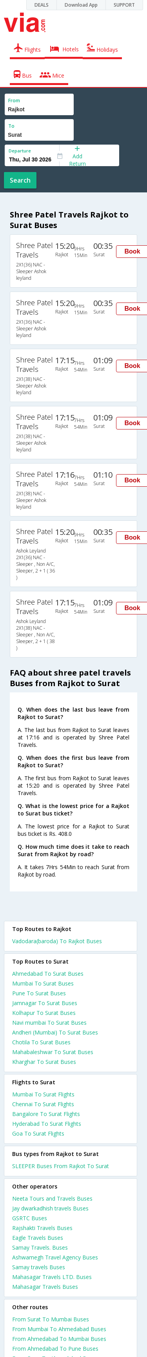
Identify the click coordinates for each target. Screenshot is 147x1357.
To (11, 126)
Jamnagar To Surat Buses (44, 1003)
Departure (20, 151)
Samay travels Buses (38, 1267)
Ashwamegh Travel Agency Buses (55, 1257)
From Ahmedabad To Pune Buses (55, 1348)
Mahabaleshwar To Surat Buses (52, 1052)
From (14, 100)
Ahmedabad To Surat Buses (47, 973)
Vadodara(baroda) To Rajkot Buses (57, 941)
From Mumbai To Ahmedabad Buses (59, 1329)
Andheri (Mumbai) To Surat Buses (55, 1032)
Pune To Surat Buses (39, 993)
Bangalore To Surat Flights (46, 1114)
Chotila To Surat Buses (41, 1042)
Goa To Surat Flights (38, 1133)
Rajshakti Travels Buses (42, 1228)
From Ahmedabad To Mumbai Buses (59, 1339)
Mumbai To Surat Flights (43, 1094)
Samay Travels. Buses (40, 1247)
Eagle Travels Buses (37, 1237)
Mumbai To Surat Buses (43, 983)
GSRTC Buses (29, 1218)
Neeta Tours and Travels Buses (52, 1198)
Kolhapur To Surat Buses (44, 1012)
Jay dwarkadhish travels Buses (50, 1208)
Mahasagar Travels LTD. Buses (52, 1277)
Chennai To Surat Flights (43, 1104)
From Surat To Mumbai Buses (50, 1319)
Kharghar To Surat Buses (44, 1061)
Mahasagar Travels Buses (45, 1286)
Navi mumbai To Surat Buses (49, 1022)
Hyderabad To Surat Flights (46, 1123)
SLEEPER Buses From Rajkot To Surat (60, 1166)
